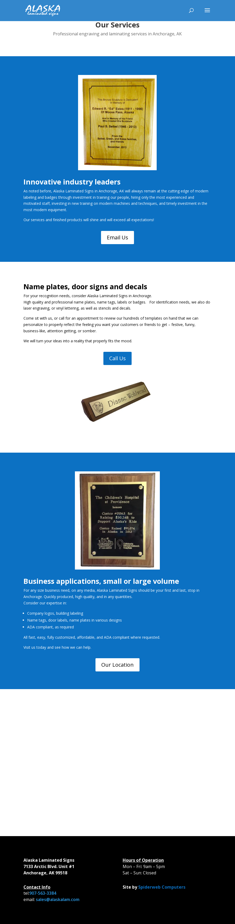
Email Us (117, 237)
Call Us (117, 358)
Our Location (117, 664)
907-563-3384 (42, 893)
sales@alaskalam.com (57, 899)
